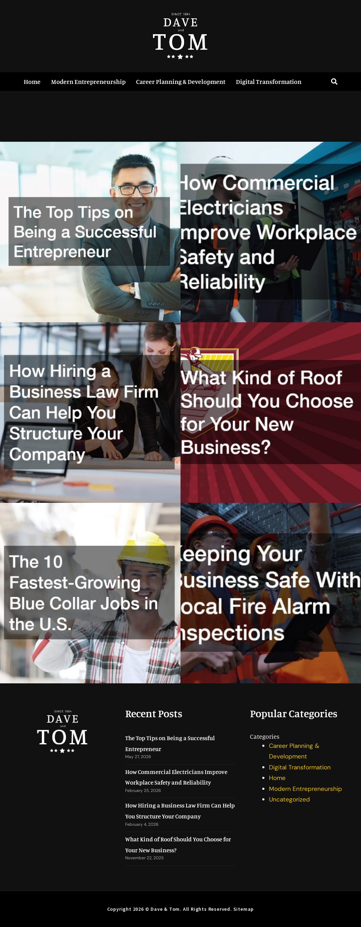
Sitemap (243, 909)
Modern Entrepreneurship (88, 81)
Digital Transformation (268, 81)
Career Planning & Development (180, 81)
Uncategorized (290, 799)
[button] (334, 81)
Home (32, 81)
